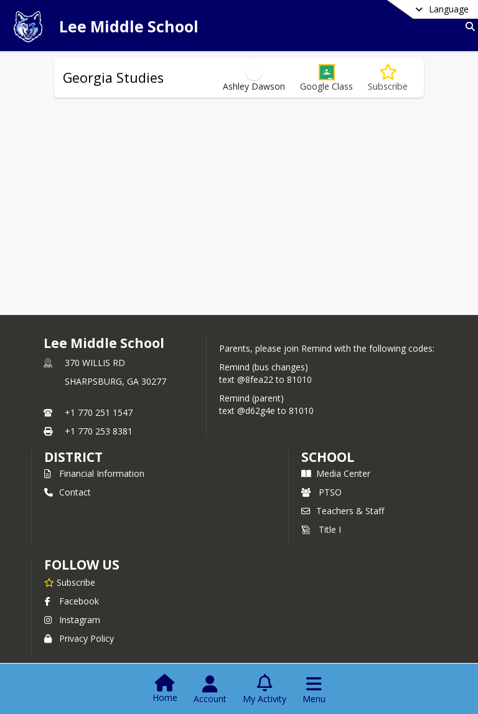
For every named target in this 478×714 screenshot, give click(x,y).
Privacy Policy (79, 638)
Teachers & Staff (342, 511)
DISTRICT (73, 457)
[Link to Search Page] (468, 26)
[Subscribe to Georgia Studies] (387, 78)
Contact (67, 492)
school (327, 457)
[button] (326, 78)
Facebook (71, 601)
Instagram (72, 620)
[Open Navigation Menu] (314, 689)
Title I (321, 529)
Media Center (335, 473)
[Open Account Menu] (210, 689)
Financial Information (94, 473)
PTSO (321, 492)
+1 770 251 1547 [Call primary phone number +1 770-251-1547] (99, 412)
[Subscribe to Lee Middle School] (69, 582)
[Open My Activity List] (264, 689)
